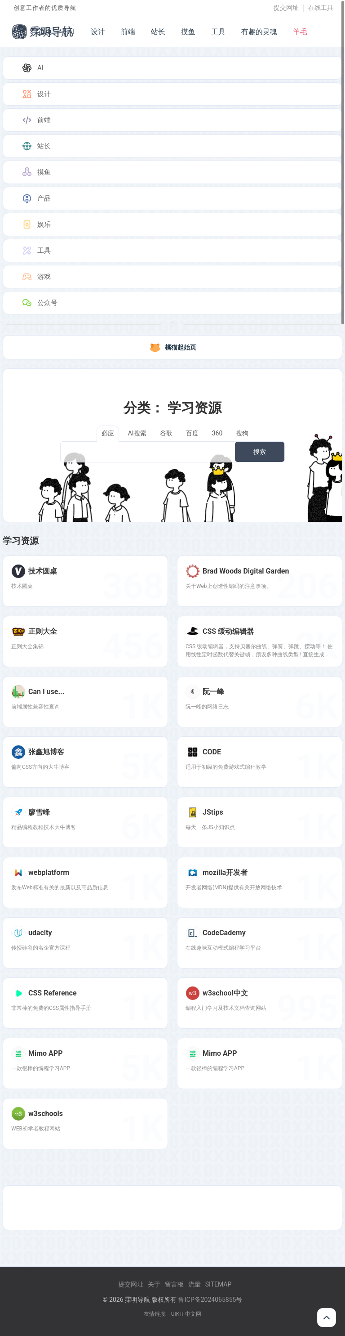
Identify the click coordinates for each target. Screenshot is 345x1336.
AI (71, 31)
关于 (154, 1284)
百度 (192, 433)
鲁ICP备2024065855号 (210, 1299)
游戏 (36, 276)
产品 (36, 198)
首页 (45, 31)
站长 (158, 31)
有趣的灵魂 (259, 31)
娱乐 (36, 224)
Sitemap (218, 1284)
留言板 (174, 1284)
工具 (218, 31)
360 (217, 433)
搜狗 (242, 433)
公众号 (39, 303)
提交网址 (286, 7)
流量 (194, 1284)
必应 (108, 433)
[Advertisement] (172, 1208)
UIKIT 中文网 (186, 1314)
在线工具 (320, 7)
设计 (98, 31)
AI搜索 (137, 433)
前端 (128, 31)
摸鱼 (188, 31)
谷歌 (166, 433)
